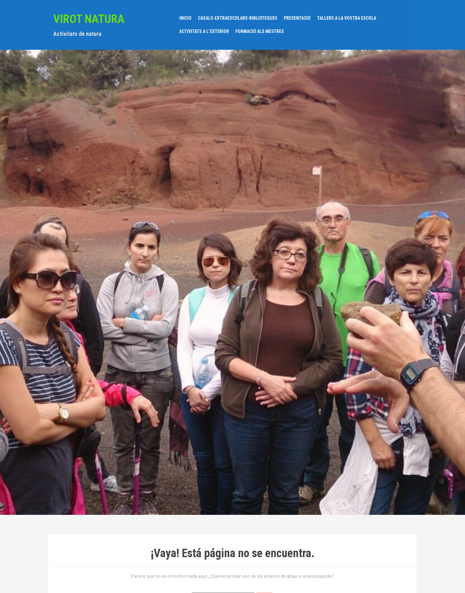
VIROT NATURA (89, 19)
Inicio (185, 18)
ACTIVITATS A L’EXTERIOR (204, 31)
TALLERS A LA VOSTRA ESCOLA (346, 18)
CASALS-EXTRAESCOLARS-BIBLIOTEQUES (237, 18)
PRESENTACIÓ (297, 18)
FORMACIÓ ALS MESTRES (259, 31)
